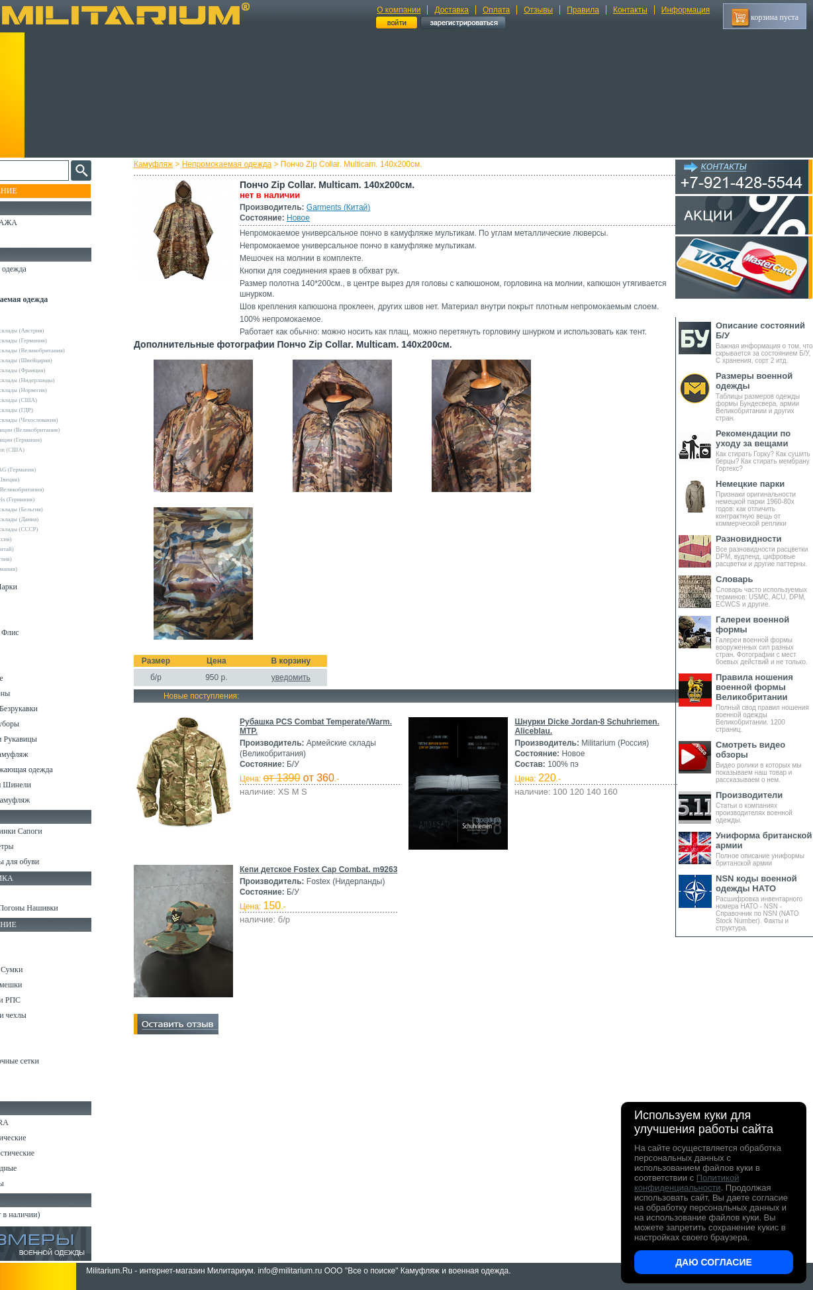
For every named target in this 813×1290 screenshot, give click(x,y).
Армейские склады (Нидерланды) (58, 380)
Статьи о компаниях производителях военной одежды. (764, 807)
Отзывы (538, 10)
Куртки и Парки (36, 586)
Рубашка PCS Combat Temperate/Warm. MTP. (338, 732)
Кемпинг (24, 939)
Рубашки (24, 647)
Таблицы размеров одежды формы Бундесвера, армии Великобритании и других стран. (764, 396)
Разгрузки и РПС (37, 1000)
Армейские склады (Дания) (49, 519)
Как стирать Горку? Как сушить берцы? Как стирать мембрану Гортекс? (764, 450)
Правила (583, 10)
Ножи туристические (44, 1153)
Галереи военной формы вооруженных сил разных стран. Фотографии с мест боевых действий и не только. (764, 640)
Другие (24, 320)
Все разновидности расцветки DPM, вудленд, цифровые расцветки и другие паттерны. (764, 551)
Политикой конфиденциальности (686, 1183)
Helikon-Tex (30, 459)
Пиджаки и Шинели (43, 784)
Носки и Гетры (34, 846)
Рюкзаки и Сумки (38, 969)
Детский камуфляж (41, 754)
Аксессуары (29, 1183)
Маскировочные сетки (47, 1061)
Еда (15, 1030)
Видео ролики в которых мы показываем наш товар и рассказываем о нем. (764, 761)
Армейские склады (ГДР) (47, 410)
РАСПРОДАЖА (36, 222)
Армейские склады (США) (49, 400)
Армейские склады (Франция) (53, 370)
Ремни (19, 954)
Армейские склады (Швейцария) (56, 360)
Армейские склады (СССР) (49, 529)
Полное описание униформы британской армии (764, 848)
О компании (398, 10)
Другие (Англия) (36, 559)
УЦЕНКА (25, 237)
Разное (20, 1091)
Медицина (26, 1076)
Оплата (496, 10)
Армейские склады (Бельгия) (52, 509)
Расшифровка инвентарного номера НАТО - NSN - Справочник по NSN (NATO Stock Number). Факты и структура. (764, 902)
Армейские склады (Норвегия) (54, 390)
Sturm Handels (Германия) (47, 499)
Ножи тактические (40, 1137)
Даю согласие (713, 1262)
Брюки (20, 602)
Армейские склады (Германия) (54, 340)
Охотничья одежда (40, 268)
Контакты (630, 10)
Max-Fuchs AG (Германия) (48, 469)
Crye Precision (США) (42, 449)
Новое (310, 218)
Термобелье (29, 678)
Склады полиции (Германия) (51, 439)
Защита (21, 1045)
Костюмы (25, 284)
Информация (685, 10)
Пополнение (35, 190)
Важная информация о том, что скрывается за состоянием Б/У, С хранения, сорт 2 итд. (764, 342)
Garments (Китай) (350, 207)
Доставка (451, 10)
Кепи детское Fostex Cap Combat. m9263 (330, 1006)
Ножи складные (35, 1168)
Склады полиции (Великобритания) (60, 429)
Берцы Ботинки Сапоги (48, 831)
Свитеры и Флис (37, 632)
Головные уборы (37, 723)
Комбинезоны (32, 693)
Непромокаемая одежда (238, 164)
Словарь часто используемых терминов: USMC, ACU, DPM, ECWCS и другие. (764, 591)
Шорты (21, 617)
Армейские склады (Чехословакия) (59, 420)
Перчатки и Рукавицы (46, 739)
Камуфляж (165, 164)
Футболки (26, 663)
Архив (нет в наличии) (47, 1214)
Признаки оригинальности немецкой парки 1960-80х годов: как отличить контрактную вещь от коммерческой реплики (764, 503)
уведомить (302, 688)
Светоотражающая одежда (54, 769)
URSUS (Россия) (36, 539)
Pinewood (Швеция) (40, 479)
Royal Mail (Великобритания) (52, 489)
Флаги (19, 892)
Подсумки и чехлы (40, 1015)
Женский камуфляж (42, 800)
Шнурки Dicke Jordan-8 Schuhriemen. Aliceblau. (344, 859)
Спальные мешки (38, 984)
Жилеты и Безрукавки (46, 708)
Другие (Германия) (39, 569)
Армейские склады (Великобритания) (63, 350)
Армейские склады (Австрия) (52, 330)
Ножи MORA (31, 1122)
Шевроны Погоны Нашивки (56, 908)
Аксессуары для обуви (47, 861)
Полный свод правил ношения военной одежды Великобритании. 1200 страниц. (764, 702)
